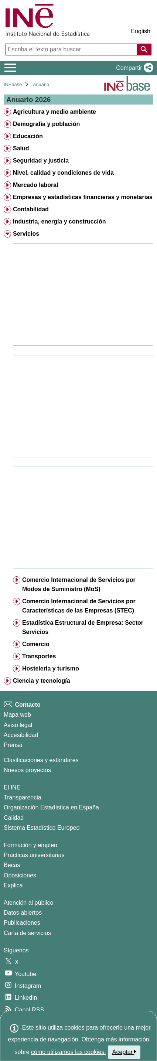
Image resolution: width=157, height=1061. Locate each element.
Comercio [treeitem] (36, 644)
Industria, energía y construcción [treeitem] (59, 221)
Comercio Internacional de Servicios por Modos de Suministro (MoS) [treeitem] (79, 584)
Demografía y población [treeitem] (46, 124)
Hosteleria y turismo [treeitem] (50, 668)
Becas (12, 865)
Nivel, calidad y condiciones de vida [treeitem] (63, 173)
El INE (12, 787)
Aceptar (124, 1051)
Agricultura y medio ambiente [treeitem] (54, 112)
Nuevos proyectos (27, 770)
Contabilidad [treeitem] (31, 209)
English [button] (140, 31)
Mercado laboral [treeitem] (35, 185)
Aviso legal (18, 725)
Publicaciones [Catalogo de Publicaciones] (22, 923)
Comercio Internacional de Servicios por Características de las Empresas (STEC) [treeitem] (79, 606)
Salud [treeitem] (21, 148)
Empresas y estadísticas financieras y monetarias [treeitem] (83, 197)
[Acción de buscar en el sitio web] (144, 49)
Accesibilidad (21, 735)
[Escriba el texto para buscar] (72, 49)
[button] (133, 68)
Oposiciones (20, 875)
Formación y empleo (30, 845)
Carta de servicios (27, 933)
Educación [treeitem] (28, 136)
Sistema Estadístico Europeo (41, 828)
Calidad (14, 818)
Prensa (13, 745)
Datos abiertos (23, 913)
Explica (13, 885)
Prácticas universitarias (34, 855)
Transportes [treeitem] (39, 656)
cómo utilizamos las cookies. (68, 1052)
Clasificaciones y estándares (41, 760)
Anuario (41, 84)
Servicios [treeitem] (26, 234)
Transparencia (22, 797)
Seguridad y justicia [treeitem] (41, 160)
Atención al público (28, 903)
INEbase (13, 84)
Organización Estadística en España (51, 807)
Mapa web (17, 715)
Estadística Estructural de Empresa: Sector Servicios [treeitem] (82, 627)
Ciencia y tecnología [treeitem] (41, 681)
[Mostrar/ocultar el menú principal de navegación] (10, 68)
